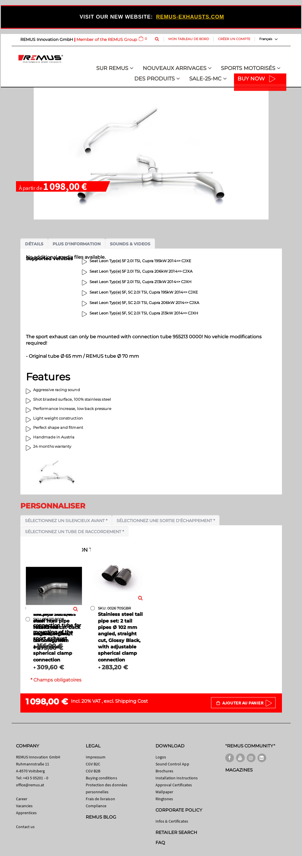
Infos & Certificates (172, 821)
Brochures (165, 771)
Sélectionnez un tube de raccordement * (74, 531)
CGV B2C (93, 764)
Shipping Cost (131, 701)
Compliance (96, 805)
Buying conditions (101, 778)
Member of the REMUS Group (106, 39)
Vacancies (24, 805)
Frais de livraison (100, 798)
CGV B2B (93, 771)
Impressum (96, 757)
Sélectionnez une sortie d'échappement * (166, 520)
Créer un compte (234, 39)
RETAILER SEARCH (176, 832)
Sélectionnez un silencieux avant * (66, 520)
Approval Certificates (174, 784)
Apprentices (26, 812)
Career (21, 798)
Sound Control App (172, 764)
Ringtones (164, 798)
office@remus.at (30, 784)
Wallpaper (165, 791)
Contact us (25, 826)
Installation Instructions (177, 778)
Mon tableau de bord (188, 39)
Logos (161, 757)
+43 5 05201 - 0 (35, 778)
